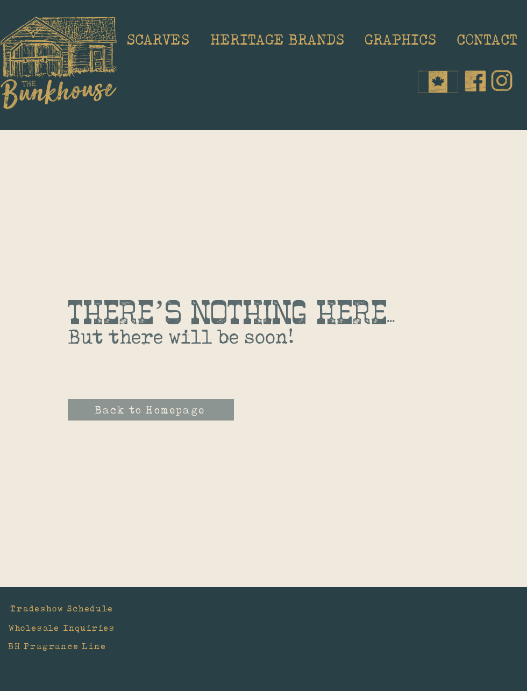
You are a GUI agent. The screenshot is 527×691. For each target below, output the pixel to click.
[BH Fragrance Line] (74, 646)
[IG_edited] (501, 80)
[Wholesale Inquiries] (66, 627)
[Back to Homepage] (151, 410)
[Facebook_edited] (475, 80)
